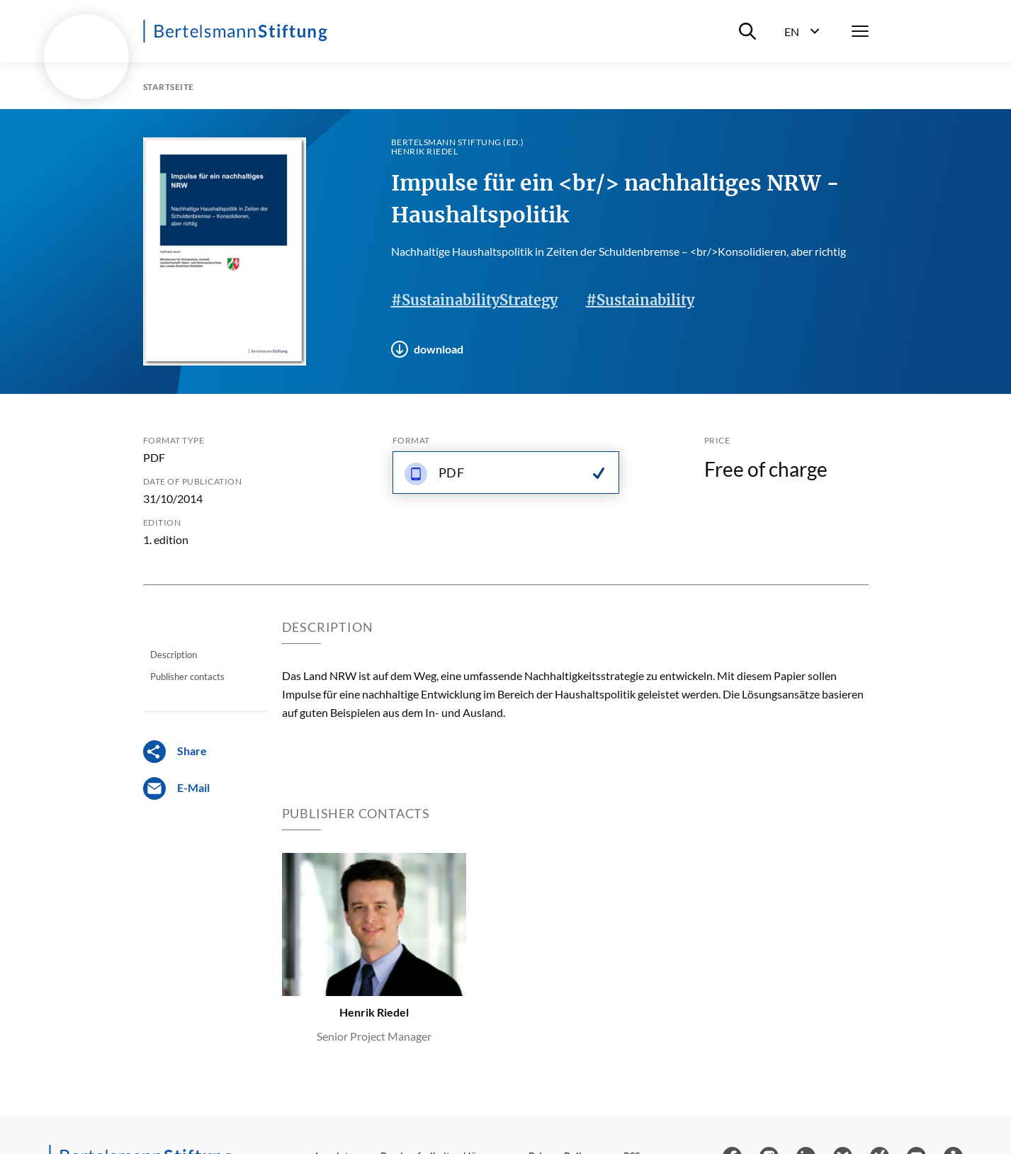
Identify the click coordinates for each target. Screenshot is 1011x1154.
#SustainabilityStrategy (474, 300)
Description (173, 654)
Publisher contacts (187, 676)
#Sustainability (640, 300)
